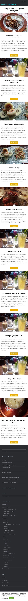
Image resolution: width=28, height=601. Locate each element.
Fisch (5, 543)
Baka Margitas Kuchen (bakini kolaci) (11, 524)
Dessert (4, 539)
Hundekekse (5, 549)
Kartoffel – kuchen (6, 470)
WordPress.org (5, 585)
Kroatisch (5, 551)
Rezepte (4, 517)
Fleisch (5, 545)
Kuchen (5, 528)
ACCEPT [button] (11, 598)
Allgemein (4, 504)
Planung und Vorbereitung (8, 511)
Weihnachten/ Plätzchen (9, 534)
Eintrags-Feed (5, 580)
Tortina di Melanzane (6, 467)
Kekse (5, 526)
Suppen (5, 566)
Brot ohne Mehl (5, 474)
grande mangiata (5, 507)
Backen (4, 522)
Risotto (5, 564)
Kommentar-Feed (5, 582)
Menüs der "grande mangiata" (9, 509)
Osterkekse (4, 460)
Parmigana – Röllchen (6, 472)
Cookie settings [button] (5, 598)
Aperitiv (4, 520)
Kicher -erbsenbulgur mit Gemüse (8, 465)
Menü (24, 1)
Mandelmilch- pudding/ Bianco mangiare (10, 479)
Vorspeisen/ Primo (7, 560)
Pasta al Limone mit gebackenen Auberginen (10, 477)
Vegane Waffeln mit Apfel (7, 462)
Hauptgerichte (6, 541)
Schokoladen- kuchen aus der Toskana (9, 482)
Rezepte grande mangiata (8, 557)
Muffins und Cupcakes (8, 530)
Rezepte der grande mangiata (9, 515)
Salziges (5, 532)
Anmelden (4, 577)
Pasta (5, 562)
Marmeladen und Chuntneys (8, 553)
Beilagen (5, 536)
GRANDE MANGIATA (8, 4)
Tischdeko (6, 513)
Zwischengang (5, 568)
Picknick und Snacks (7, 555)
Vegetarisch (6, 547)
